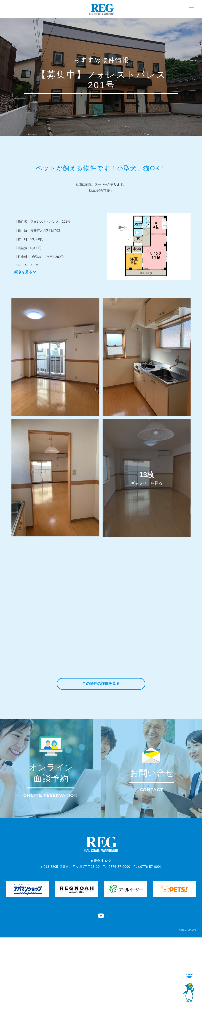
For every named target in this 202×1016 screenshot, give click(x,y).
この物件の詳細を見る (101, 684)
